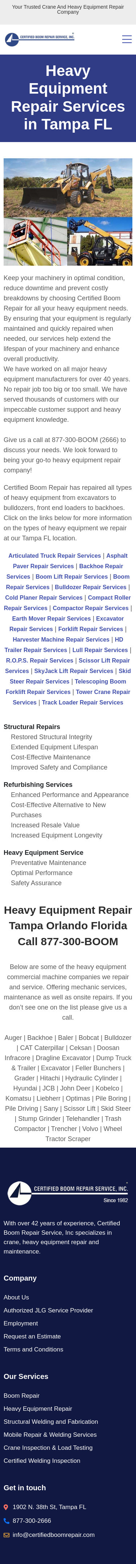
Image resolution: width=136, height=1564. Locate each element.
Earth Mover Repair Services (51, 619)
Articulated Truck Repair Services (54, 556)
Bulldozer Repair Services (90, 587)
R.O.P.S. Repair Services (40, 660)
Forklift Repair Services (90, 629)
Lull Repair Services (100, 650)
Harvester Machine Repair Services (61, 640)
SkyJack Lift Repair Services (74, 671)
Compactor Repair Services (91, 608)
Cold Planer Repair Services (43, 598)
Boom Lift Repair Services (72, 577)
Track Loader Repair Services (82, 702)
